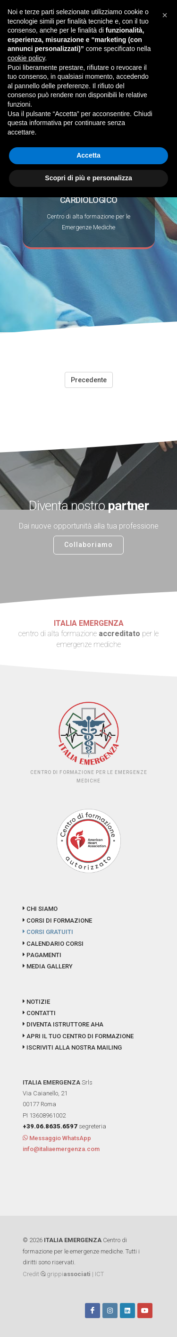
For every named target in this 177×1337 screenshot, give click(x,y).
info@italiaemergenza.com (61, 1148)
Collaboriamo (88, 544)
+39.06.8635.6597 (50, 1126)
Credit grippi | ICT (63, 1274)
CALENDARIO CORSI (53, 943)
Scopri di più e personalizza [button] (88, 178)
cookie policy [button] (26, 58)
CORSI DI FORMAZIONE (57, 920)
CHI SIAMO (40, 908)
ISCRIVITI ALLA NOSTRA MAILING (72, 1047)
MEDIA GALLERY (48, 966)
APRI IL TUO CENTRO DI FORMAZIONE (78, 1036)
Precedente (89, 380)
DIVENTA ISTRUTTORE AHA (63, 1024)
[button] (164, 15)
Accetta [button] (88, 155)
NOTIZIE (36, 1001)
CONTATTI (39, 1013)
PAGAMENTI (42, 955)
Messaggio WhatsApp (57, 1138)
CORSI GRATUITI (48, 931)
